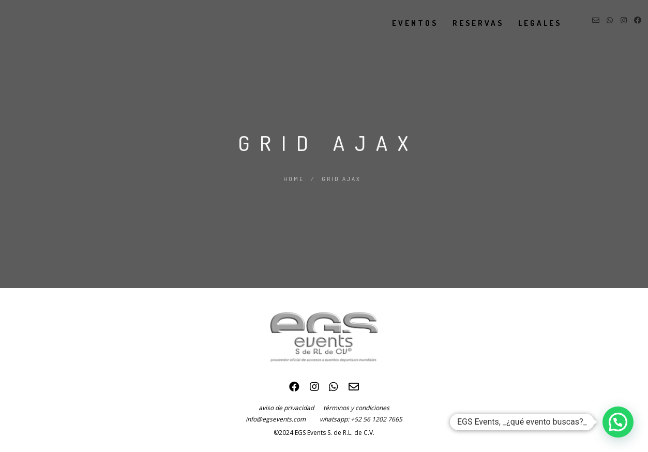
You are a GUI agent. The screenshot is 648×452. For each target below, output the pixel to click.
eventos (405, 23)
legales (529, 23)
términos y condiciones (356, 407)
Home (293, 179)
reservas (467, 23)
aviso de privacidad (291, 407)
